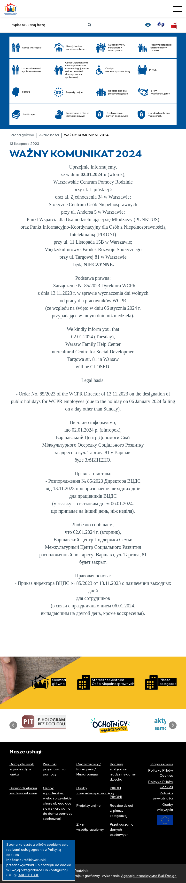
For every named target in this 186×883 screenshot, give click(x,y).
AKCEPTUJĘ (28, 875)
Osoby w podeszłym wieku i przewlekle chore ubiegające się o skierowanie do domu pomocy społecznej (57, 804)
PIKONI (116, 797)
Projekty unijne (88, 805)
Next (173, 725)
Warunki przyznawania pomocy (54, 769)
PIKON (115, 788)
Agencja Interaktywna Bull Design (149, 876)
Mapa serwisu (161, 764)
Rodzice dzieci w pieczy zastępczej (121, 811)
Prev (13, 725)
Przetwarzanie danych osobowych (121, 830)
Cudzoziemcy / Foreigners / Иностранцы (88, 769)
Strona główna (21, 135)
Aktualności (49, 135)
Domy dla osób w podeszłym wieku (21, 769)
